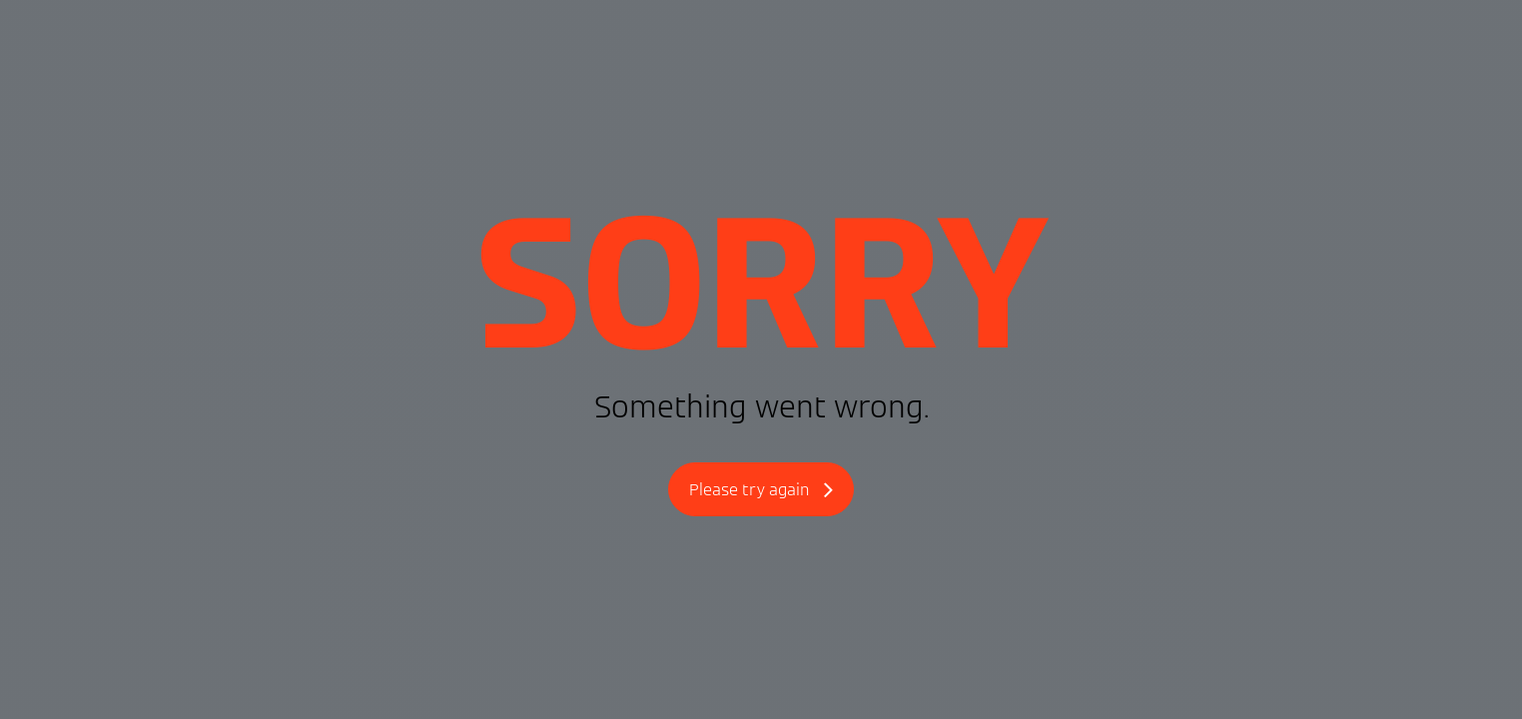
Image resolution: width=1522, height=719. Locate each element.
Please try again (761, 490)
